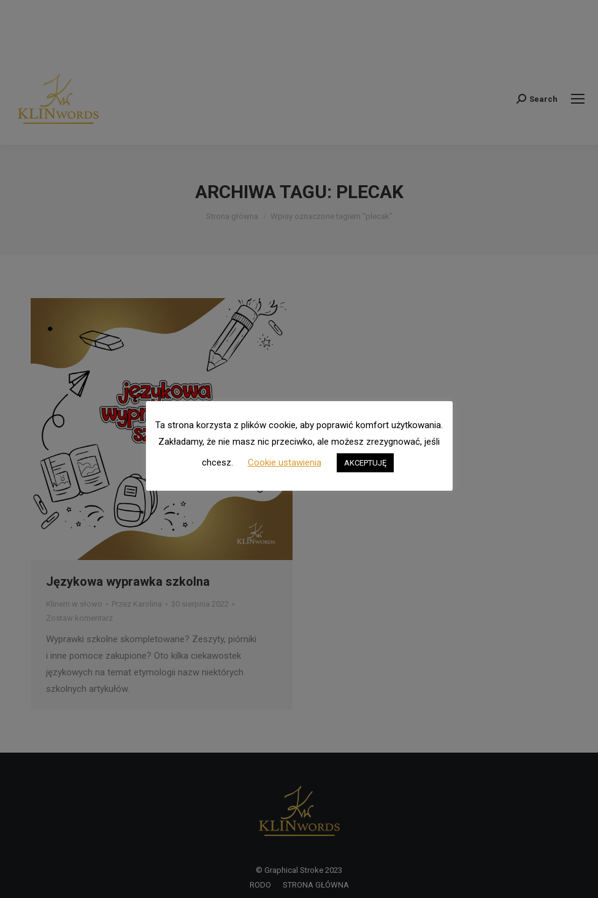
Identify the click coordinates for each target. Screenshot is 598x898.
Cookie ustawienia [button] (284, 462)
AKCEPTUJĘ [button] (365, 462)
